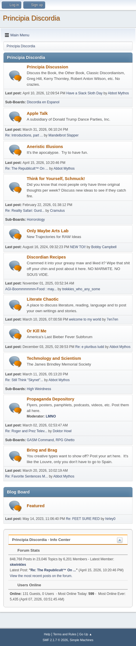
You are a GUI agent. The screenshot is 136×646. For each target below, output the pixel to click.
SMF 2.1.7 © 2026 (55, 640)
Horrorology (36, 220)
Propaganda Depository (50, 399)
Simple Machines (81, 640)
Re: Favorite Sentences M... (26, 476)
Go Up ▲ (85, 634)
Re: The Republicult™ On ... (26, 168)
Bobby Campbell (103, 247)
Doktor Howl (62, 431)
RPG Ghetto (65, 440)
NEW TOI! (78, 247)
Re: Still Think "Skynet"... (24, 380)
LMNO (51, 416)
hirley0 (110, 519)
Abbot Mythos (118, 93)
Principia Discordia (31, 18)
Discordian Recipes (46, 257)
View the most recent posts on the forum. (41, 576)
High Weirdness (39, 389)
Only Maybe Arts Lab (47, 231)
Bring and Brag (42, 450)
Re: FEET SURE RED (83, 519)
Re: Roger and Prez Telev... (26, 431)
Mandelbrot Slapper (64, 135)
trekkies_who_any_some (81, 289)
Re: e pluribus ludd (89, 347)
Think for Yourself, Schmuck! (56, 178)
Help (47, 634)
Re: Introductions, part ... (24, 135)
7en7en (112, 319)
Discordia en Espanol (43, 102)
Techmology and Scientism (54, 358)
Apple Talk (37, 113)
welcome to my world (85, 319)
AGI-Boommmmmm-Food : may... (31, 289)
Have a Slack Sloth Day (84, 93)
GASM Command (40, 440)
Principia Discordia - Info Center (41, 540)
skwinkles (18, 565)
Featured (36, 505)
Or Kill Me (36, 331)
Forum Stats (26, 550)
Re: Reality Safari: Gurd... (25, 211)
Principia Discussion (47, 67)
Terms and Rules (64, 634)
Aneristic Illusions (45, 146)
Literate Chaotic (43, 299)
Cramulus (57, 211)
